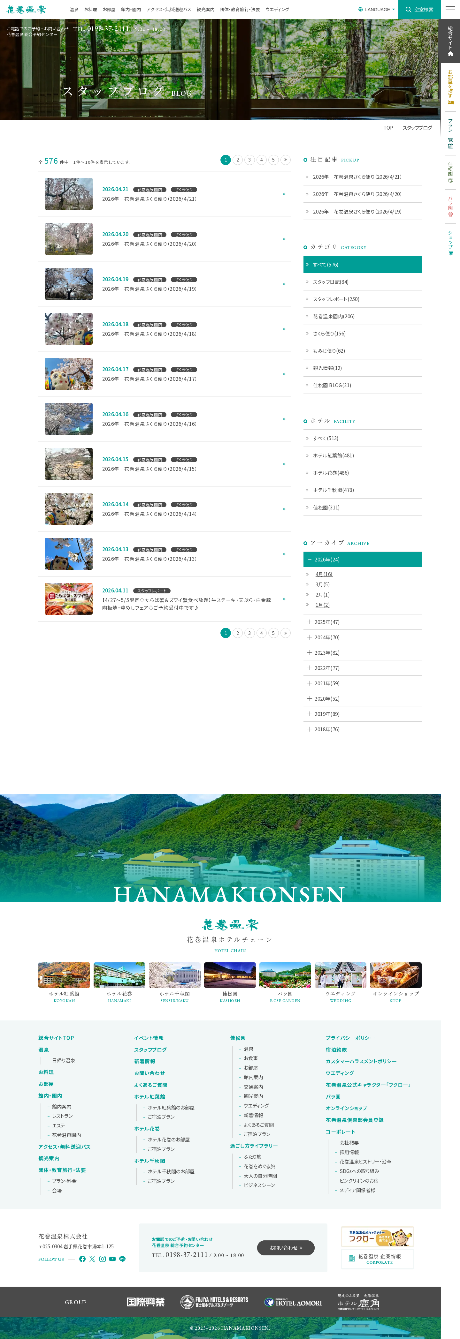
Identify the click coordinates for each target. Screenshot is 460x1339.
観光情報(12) (327, 367)
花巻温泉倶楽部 (355, 1120)
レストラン (62, 1116)
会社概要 (349, 1143)
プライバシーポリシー (350, 1038)
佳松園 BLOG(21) (332, 384)
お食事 (251, 1058)
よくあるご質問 (151, 1085)
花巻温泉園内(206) (334, 316)
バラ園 (333, 1097)
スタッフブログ (150, 1050)
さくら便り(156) (329, 333)
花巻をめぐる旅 (259, 1166)
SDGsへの (359, 1171)
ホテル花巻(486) (331, 472)
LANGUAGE (377, 9)
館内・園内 (131, 9)
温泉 (74, 9)
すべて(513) (326, 437)
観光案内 (206, 9)
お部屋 (109, 9)
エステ (58, 1125)
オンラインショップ (347, 1108)
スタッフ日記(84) (331, 281)
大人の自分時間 (260, 1176)
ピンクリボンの (359, 1180)
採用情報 (349, 1152)
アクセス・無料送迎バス (169, 9)
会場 (57, 1190)
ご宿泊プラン (161, 1117)
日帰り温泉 (63, 1060)
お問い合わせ (149, 1073)
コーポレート (340, 1132)
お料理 (90, 9)
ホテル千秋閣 (149, 1161)
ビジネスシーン (259, 1185)
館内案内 (61, 1106)
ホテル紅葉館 (149, 1097)
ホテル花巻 (147, 1128)
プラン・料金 (64, 1181)
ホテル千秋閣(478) (333, 489)
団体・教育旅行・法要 (240, 9)
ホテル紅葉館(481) (333, 455)
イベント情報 (149, 1038)
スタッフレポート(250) (336, 298)
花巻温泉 (368, 1085)
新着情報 (144, 1061)
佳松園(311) (326, 507)
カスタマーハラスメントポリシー (361, 1061)
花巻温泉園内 (66, 1135)
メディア (357, 1190)
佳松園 (238, 1038)
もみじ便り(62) (329, 350)
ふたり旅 (252, 1157)
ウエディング (277, 9)
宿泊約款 (336, 1050)
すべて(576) (326, 264)
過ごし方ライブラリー (254, 1146)
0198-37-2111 (108, 28)
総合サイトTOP (56, 1038)
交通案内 (253, 1087)
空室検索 (423, 9)
